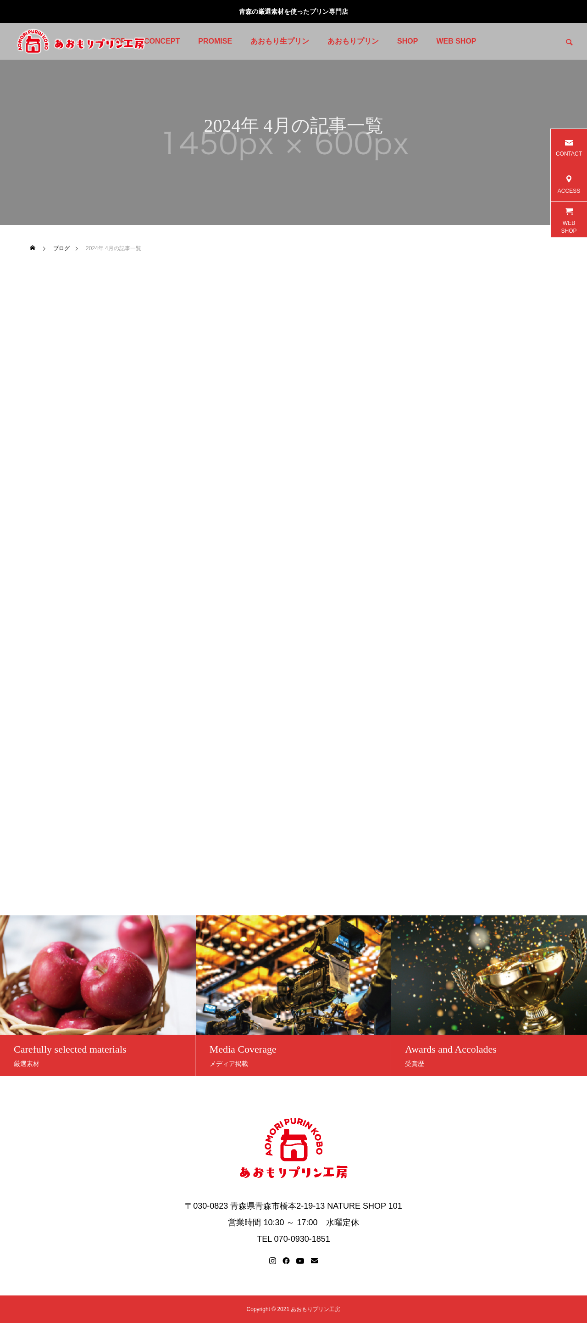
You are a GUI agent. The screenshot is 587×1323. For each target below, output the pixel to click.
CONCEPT (162, 41)
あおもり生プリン (279, 41)
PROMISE (215, 41)
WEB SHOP (456, 41)
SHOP (407, 41)
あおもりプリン (353, 41)
